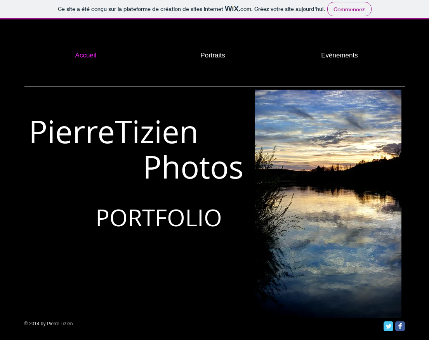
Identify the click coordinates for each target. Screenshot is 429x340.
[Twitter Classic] (388, 326)
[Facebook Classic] (400, 326)
